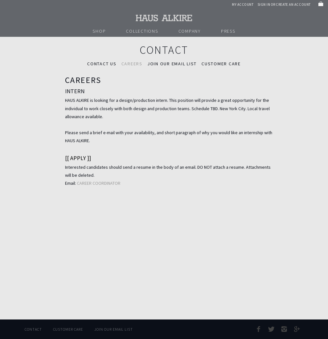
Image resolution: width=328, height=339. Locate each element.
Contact (33, 329)
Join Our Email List (113, 329)
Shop (99, 31)
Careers (132, 64)
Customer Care (68, 329)
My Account (243, 4)
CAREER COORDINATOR (98, 184)
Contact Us (102, 64)
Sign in (264, 4)
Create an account (293, 4)
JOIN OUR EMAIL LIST (172, 64)
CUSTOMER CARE (221, 64)
